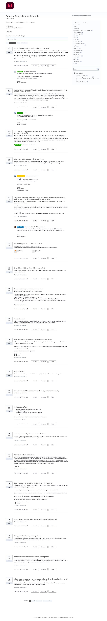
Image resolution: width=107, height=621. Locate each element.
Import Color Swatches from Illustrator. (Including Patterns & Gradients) (36, 391)
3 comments (16, 253)
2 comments (16, 274)
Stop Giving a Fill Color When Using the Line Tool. (29, 268)
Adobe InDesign (37, 617)
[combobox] (85, 69)
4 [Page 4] (36, 600)
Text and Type (76, 61)
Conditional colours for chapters (24, 455)
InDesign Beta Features (81, 81)
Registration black (19, 371)
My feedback (24, 42)
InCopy (74, 39)
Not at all (36, 66)
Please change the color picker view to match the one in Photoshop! (35, 519)
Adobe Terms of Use (61, 617)
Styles (74, 57)
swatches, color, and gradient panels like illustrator (30, 434)
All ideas (75, 26)
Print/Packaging (76, 50)
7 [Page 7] (43, 600)
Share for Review (76, 56)
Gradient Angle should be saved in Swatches (28, 244)
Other (74, 46)
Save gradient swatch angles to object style (27, 536)
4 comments (16, 376)
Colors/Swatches (23, 61)
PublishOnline (76, 52)
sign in (84, 15)
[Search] (98, 69)
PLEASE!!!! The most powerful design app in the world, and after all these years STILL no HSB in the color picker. (40, 91)
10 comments (16, 216)
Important (44, 66)
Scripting (75, 54)
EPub (74, 35)
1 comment (16, 419)
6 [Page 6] (41, 600)
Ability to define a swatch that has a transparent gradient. (31, 557)
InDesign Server (76, 41)
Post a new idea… (77, 24)
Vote (9, 52)
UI (73, 63)
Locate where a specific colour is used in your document (31, 48)
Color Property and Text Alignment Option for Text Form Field (33, 483)
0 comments (16, 393)
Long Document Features (78, 45)
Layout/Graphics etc (77, 43)
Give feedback (79, 73)
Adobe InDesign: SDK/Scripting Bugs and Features (86, 78)
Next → (50, 600)
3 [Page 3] (34, 600)
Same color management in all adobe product (28, 289)
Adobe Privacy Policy (69, 617)
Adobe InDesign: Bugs (81, 75)
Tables (74, 59)
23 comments (16, 102)
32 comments (16, 165)
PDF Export (75, 48)
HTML (74, 37)
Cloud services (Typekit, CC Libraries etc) (81, 30)
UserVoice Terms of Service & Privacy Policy (48, 617)
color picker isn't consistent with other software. (29, 159)
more (47, 100)
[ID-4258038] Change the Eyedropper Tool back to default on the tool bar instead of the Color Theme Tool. (40, 132)
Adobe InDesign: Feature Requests (83, 77)
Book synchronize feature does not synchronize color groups (33, 339)
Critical (53, 66)
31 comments (16, 61)
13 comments (25, 144)
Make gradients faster (21, 407)
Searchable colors (19, 319)
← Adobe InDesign (10, 18)
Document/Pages (77, 34)
